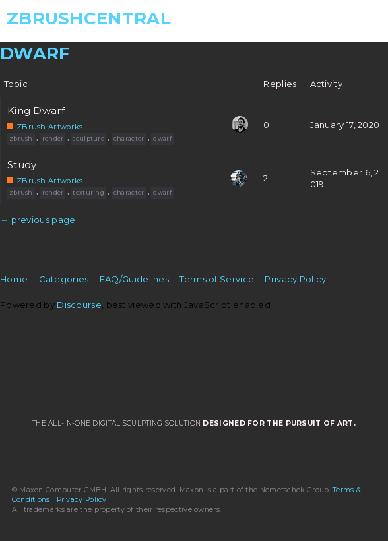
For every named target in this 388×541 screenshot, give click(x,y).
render (53, 138)
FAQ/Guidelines (134, 279)
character (129, 138)
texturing (88, 192)
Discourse (79, 305)
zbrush (21, 138)
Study (22, 165)
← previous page (38, 219)
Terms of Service (216, 279)
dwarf (162, 138)
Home (14, 279)
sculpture (88, 138)
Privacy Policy (295, 279)
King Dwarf (36, 111)
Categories (64, 279)
